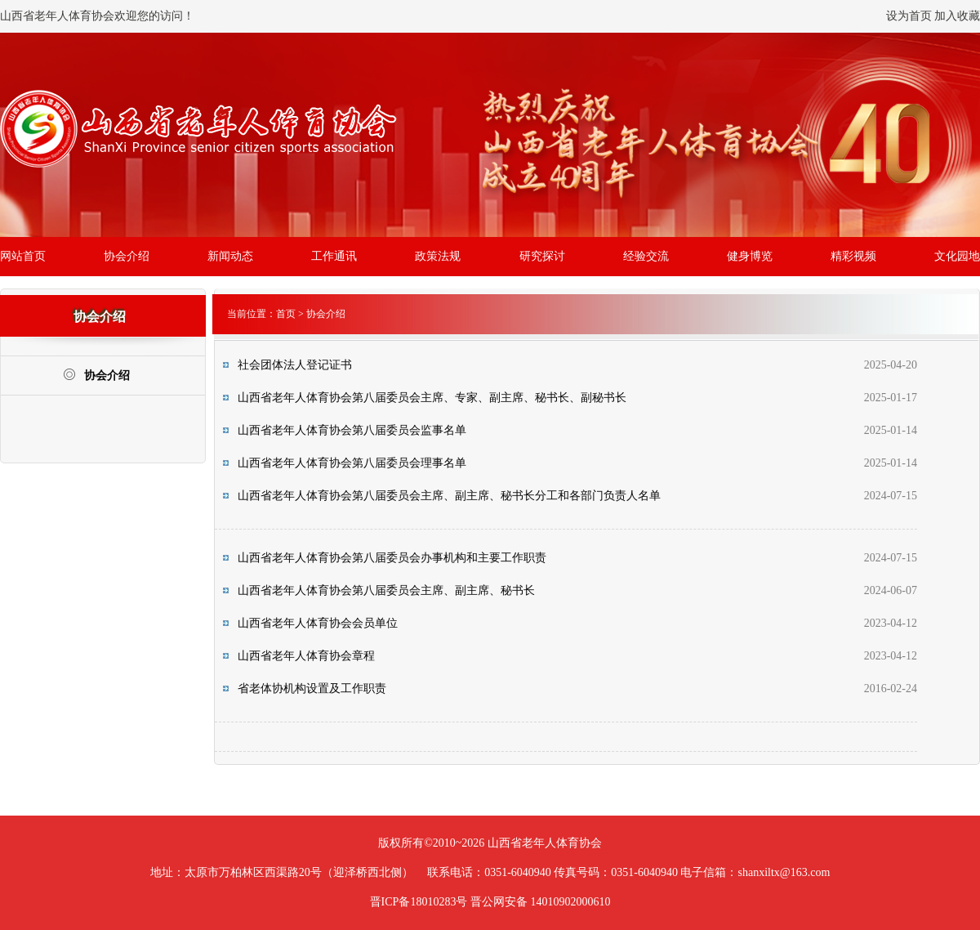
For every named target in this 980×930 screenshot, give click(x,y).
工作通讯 (334, 256)
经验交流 (646, 256)
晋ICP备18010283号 (419, 902)
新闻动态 (230, 256)
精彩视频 (853, 256)
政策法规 (438, 256)
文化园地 (957, 256)
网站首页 (23, 256)
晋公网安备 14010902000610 (540, 902)
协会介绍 (126, 256)
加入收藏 (957, 16)
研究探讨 (542, 256)
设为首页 (909, 16)
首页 (286, 314)
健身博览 (750, 256)
